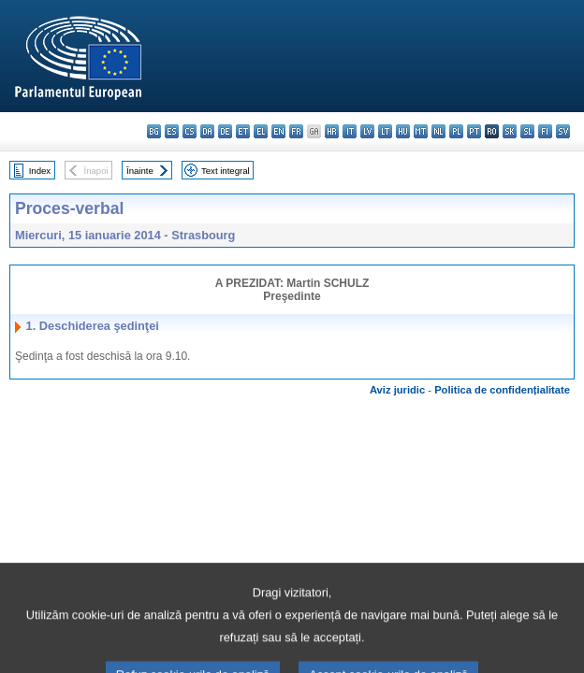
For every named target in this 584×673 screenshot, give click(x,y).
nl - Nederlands (438, 131)
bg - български (154, 131)
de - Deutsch (225, 131)
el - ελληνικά (261, 131)
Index (40, 170)
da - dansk (207, 131)
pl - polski (456, 131)
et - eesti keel (243, 131)
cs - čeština (189, 131)
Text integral (225, 170)
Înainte (139, 170)
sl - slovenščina (527, 131)
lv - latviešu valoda (367, 131)
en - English (278, 131)
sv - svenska (563, 131)
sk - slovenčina (510, 131)
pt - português (474, 131)
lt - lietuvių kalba (385, 131)
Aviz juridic (397, 389)
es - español (172, 131)
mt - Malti (421, 131)
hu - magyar (403, 131)
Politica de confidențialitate (502, 389)
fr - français (296, 131)
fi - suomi (545, 131)
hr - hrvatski (332, 131)
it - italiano (350, 131)
